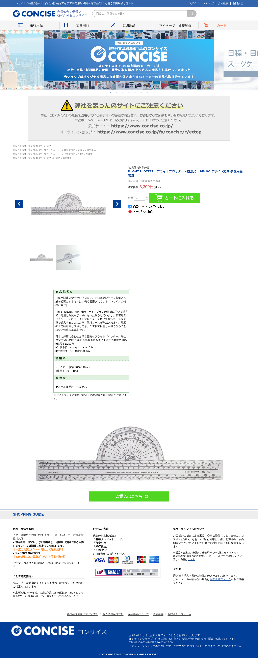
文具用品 (82, 25)
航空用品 (91, 150)
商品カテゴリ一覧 (22, 146)
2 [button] (117, 93)
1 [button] (111, 93)
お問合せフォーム (220, 579)
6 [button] (141, 93)
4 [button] (129, 93)
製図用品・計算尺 (42, 146)
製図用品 (129, 25)
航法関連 (67, 158)
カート (222, 25)
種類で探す (69, 150)
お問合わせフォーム (179, 614)
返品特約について (138, 614)
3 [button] (123, 93)
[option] (129, 60)
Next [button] (117, 204)
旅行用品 (36, 25)
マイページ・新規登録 (175, 25)
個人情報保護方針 (113, 614)
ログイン (193, 3)
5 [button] (135, 93)
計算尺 (81, 150)
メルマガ (208, 3)
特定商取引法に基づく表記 (82, 614)
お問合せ (238, 3)
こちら (191, 559)
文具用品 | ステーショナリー (47, 150)
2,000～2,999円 (85, 154)
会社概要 (223, 3)
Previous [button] (19, 204)
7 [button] (147, 93)
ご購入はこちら (129, 496)
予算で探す (69, 154)
